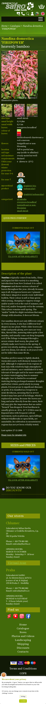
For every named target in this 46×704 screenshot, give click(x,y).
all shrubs (21, 199)
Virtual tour (17, 563)
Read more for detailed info (13, 435)
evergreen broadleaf (26, 202)
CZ (36, 13)
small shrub (22, 211)
